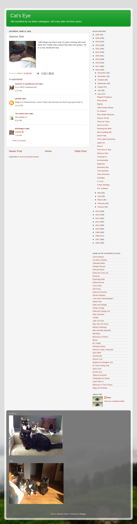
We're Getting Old (104, 132)
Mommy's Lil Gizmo (100, 337)
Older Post (81, 151)
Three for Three (103, 122)
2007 (97, 239)
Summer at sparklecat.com (26, 84)
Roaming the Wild (104, 129)
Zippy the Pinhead (100, 388)
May (99, 193)
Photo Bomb (102, 101)
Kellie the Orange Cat (101, 311)
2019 (97, 59)
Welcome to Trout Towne (102, 385)
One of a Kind (102, 125)
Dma (109, 398)
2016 (97, 70)
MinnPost (96, 334)
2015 (97, 211)
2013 (97, 218)
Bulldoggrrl (20, 129)
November (102, 76)
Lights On (101, 143)
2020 (97, 56)
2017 (97, 66)
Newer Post (15, 151)
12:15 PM (19, 106)
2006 (97, 243)
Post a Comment (19, 141)
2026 (97, 35)
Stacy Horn (97, 369)
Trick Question (103, 171)
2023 (97, 45)
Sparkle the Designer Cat (103, 362)
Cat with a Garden (100, 260)
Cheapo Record (99, 266)
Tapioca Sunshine (100, 375)
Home (48, 151)
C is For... (101, 181)
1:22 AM (18, 91)
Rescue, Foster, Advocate (103, 350)
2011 (97, 225)
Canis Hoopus (98, 257)
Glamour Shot (102, 153)
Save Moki (97, 353)
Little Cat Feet (98, 321)
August (101, 87)
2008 (97, 236)
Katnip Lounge (98, 308)
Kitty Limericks (98, 314)
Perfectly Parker (99, 346)
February (101, 203)
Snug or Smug (103, 118)
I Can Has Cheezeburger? (103, 298)
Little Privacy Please (105, 108)
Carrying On (102, 157)
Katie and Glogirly (100, 305)
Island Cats (97, 302)
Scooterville (97, 356)
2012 (97, 222)
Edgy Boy (101, 164)
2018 (97, 63)
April (100, 196)
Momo (95, 340)
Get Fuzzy (97, 289)
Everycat (96, 276)
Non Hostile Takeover (105, 115)
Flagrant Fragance (104, 97)
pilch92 (18, 99)
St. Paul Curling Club (101, 366)
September (102, 83)
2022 (97, 49)
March (100, 200)
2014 (97, 215)
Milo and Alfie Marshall (102, 330)
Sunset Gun (97, 372)
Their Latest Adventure (106, 139)
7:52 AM (18, 135)
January (101, 207)
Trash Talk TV (98, 382)
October (101, 80)
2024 (97, 42)
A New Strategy (103, 185)
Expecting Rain (99, 279)
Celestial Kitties (99, 263)
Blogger (83, 514)
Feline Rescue (98, 282)
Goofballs (101, 178)
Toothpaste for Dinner (101, 378)
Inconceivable (102, 160)
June (100, 94)
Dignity (100, 104)
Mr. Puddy (97, 343)
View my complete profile (114, 401)
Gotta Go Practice (100, 292)
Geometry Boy (103, 167)
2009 (97, 232)
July (99, 90)
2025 (97, 38)
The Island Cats (21, 114)
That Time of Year (104, 150)
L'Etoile (95, 318)
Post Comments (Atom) (29, 157)
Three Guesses (103, 174)
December (102, 73)
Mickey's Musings (100, 327)
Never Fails (101, 136)
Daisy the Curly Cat (100, 273)
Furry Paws (97, 286)
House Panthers (99, 295)
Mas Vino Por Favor (101, 324)
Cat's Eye (20, 15)
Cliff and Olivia (98, 270)
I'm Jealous (101, 111)
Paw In (100, 146)
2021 (97, 52)
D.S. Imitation (102, 188)
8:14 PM (18, 120)
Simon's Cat (97, 359)
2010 (97, 229)
